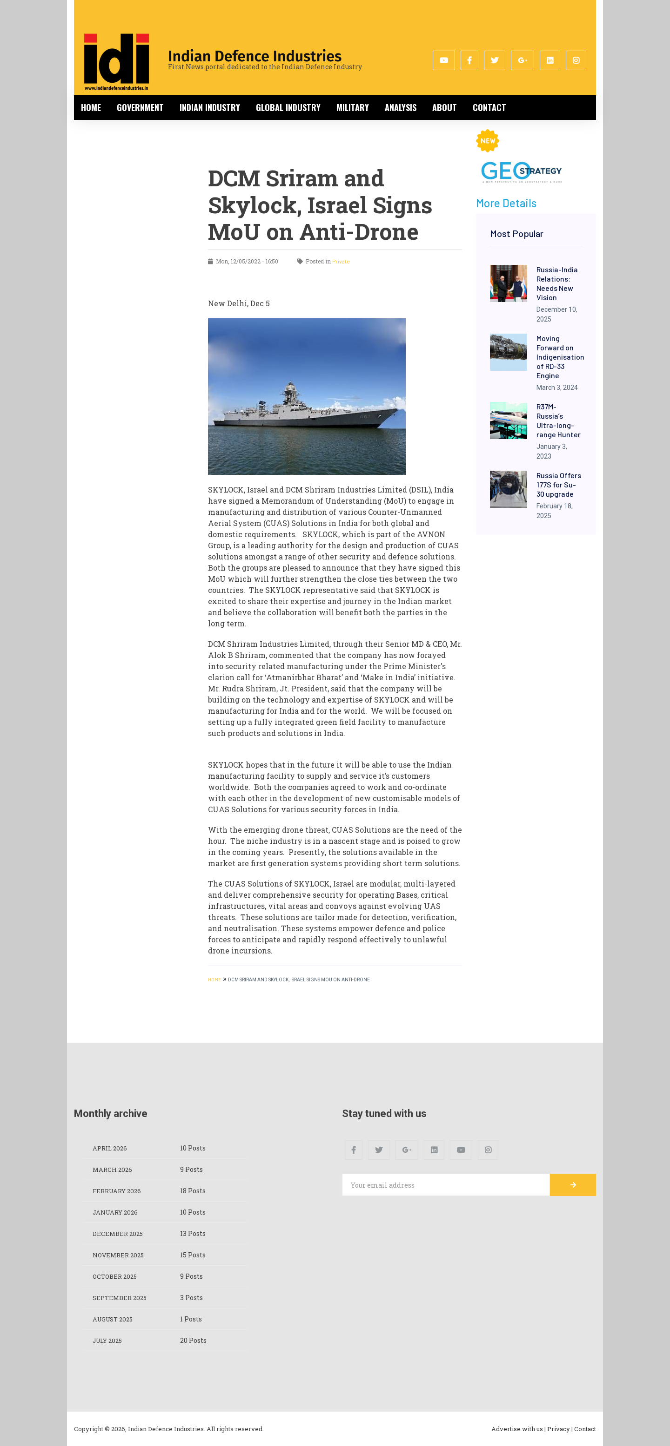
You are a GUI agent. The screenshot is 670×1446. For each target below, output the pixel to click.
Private (341, 261)
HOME (214, 979)
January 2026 (117, 1212)
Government (140, 107)
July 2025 (110, 1340)
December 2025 (119, 1233)
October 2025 (117, 1276)
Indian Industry (210, 107)
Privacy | (560, 1429)
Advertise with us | (518, 1429)
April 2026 (111, 1148)
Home (91, 107)
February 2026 (119, 1190)
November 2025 (120, 1254)
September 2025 (122, 1297)
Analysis (400, 107)
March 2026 (113, 1169)
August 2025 (115, 1319)
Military (352, 107)
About (444, 107)
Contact (489, 107)
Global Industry (288, 107)
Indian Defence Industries (255, 56)
